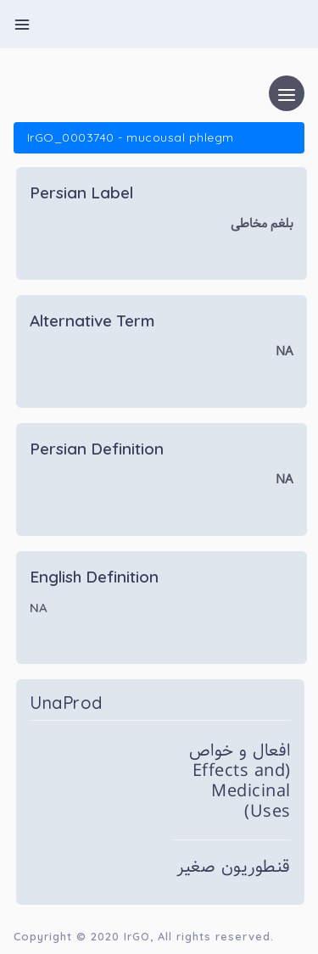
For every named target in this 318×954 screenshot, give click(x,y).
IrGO (137, 936)
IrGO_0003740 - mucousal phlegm (130, 137)
